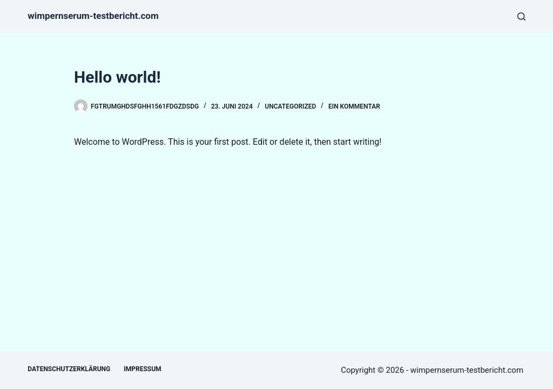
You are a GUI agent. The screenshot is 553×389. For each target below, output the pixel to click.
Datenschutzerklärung (69, 369)
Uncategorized (290, 106)
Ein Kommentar (354, 106)
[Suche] (521, 16)
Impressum (142, 369)
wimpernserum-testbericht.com (93, 15)
